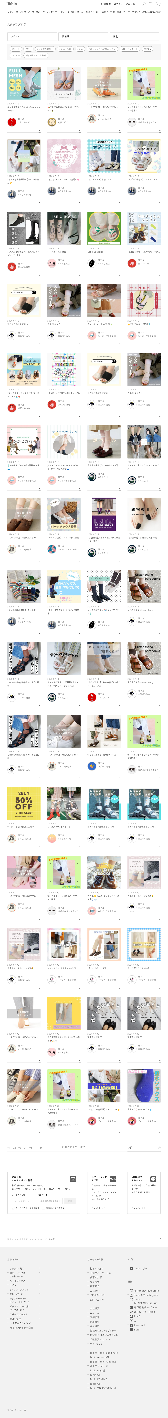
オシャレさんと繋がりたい (103, 49)
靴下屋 (16, 49)
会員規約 (50, 1208)
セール (16, 55)
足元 (81, 49)
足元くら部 (66, 49)
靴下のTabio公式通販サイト (20, 1240)
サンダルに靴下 (46, 49)
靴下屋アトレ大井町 (36, 55)
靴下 (29, 49)
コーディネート (130, 49)
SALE (148, 49)
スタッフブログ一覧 (46, 1240)
